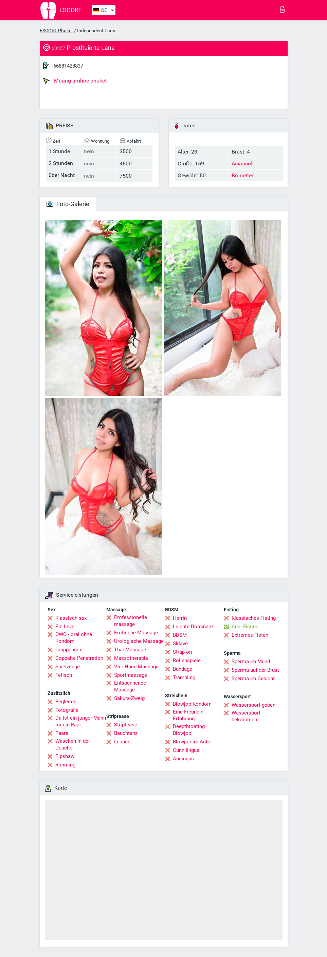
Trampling (184, 677)
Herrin (180, 618)
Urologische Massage (139, 641)
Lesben (122, 742)
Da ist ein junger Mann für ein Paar (80, 721)
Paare (61, 733)
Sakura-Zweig (129, 698)
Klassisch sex (71, 618)
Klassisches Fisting (254, 618)
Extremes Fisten (250, 635)
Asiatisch (243, 163)
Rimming (65, 765)
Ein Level (65, 627)
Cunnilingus (186, 750)
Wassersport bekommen (246, 716)
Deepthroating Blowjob (189, 729)
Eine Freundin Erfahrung (188, 715)
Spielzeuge (67, 667)
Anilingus (183, 759)
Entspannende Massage (130, 686)
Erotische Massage (136, 633)
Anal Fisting (245, 627)
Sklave (180, 643)
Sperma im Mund (251, 661)
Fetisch (63, 675)
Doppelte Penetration (79, 658)
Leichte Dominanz (193, 627)
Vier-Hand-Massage (136, 667)
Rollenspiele (187, 660)
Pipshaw (64, 756)
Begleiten (65, 702)
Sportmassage (130, 675)
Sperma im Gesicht (253, 678)
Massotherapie (131, 658)
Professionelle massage (130, 620)
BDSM (180, 635)
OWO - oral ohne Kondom (73, 637)
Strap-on (182, 652)
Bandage (182, 669)
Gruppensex (68, 650)
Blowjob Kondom (192, 704)
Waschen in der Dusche (72, 744)
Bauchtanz (126, 733)
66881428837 (68, 66)
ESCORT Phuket (56, 30)
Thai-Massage (130, 650)
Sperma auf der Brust (255, 670)
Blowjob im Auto (192, 742)
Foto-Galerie (68, 203)
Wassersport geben (253, 705)
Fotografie (66, 710)
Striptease (125, 725)
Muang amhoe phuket (75, 80)
